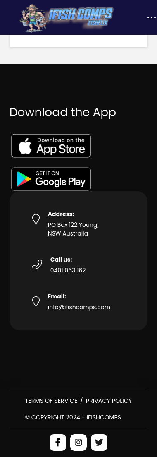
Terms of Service (51, 401)
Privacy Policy (109, 401)
